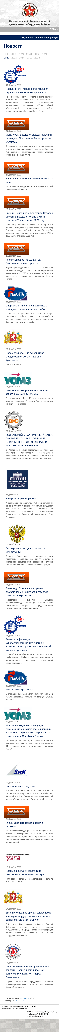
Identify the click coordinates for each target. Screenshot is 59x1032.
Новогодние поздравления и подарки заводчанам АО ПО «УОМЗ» (27, 392)
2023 (29, 54)
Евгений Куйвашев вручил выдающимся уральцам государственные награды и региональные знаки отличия (29, 916)
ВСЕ (6, 54)
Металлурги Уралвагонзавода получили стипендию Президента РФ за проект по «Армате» (29, 138)
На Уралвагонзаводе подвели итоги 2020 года (29, 180)
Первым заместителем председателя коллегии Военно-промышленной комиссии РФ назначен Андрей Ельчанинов (27, 972)
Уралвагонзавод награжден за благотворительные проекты (23, 261)
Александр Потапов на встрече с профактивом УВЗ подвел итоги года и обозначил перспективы (28, 592)
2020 (6, 57)
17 (20, 1001)
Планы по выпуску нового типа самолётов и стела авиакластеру (25, 872)
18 (23, 1001)
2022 (37, 54)
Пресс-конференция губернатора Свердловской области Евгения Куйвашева (25, 356)
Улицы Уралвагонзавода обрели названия (24, 824)
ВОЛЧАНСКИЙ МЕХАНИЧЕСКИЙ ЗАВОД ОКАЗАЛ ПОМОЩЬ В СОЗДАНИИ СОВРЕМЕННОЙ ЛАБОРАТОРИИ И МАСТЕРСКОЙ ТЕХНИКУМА (29, 440)
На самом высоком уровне (21, 786)
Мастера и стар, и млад (19, 689)
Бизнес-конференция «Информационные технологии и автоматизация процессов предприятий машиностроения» (29, 644)
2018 (22, 57)
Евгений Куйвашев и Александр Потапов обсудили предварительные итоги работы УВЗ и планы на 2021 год (29, 217)
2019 (14, 57)
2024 (21, 54)
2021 (44, 54)
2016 (37, 57)
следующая (24, 998)
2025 (13, 54)
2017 (29, 57)
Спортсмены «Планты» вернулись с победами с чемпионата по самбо (26, 307)
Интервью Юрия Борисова (21, 498)
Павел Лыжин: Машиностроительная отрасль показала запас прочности (27, 90)
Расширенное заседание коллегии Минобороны (26, 550)
